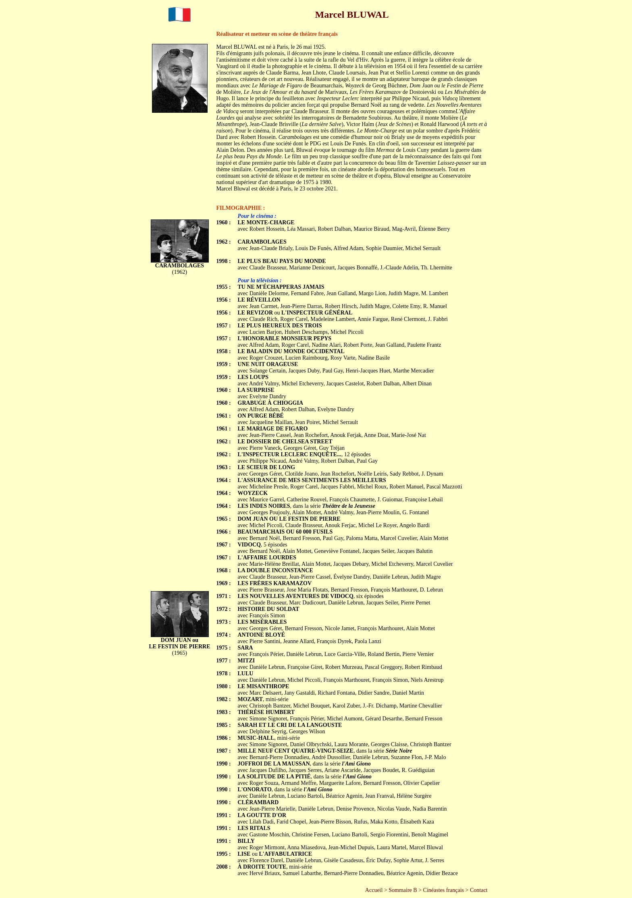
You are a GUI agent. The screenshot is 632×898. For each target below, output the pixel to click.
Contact (479, 890)
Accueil (374, 890)
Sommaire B (403, 890)
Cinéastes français (443, 890)
